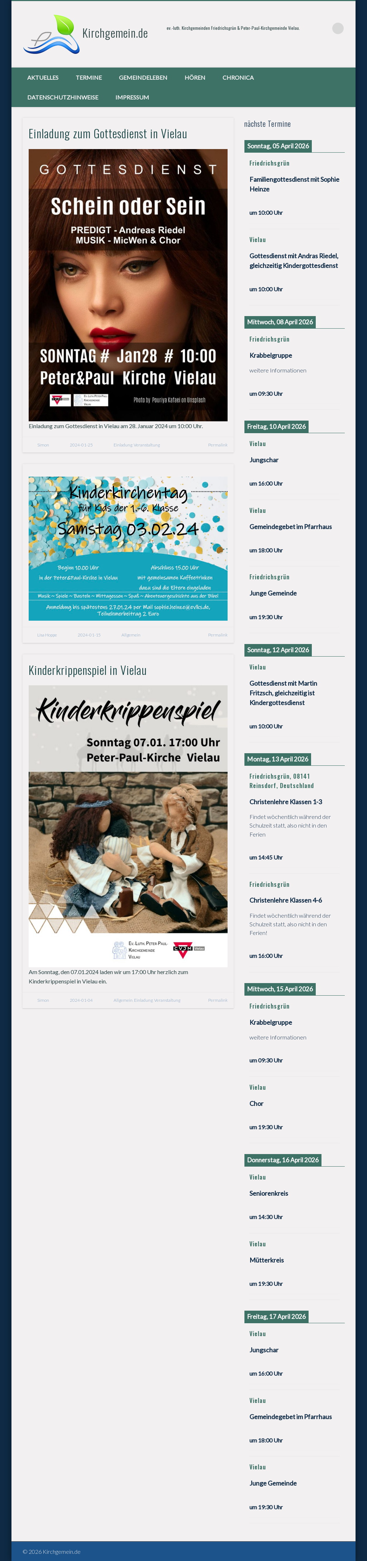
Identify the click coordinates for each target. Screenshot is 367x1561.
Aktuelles (42, 77)
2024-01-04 (81, 1000)
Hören (195, 77)
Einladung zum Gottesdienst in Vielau (108, 133)
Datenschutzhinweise (62, 97)
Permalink (218, 445)
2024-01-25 (81, 445)
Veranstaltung (147, 445)
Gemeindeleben (143, 77)
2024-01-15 (89, 635)
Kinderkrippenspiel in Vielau (88, 669)
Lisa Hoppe (47, 635)
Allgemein (130, 635)
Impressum (132, 97)
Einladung (123, 445)
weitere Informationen (277, 370)
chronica (238, 77)
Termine (89, 77)
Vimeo (323, 28)
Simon (43, 445)
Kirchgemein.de (115, 32)
